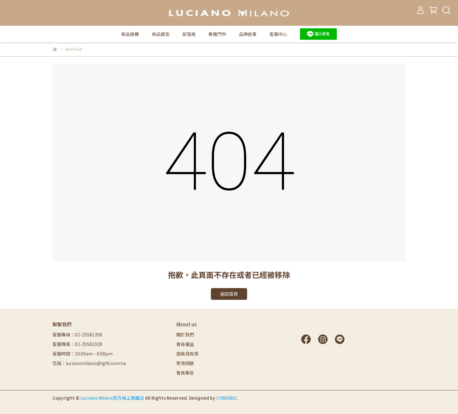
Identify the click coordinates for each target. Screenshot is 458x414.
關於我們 (185, 334)
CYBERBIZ (226, 398)
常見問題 (185, 363)
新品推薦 (130, 34)
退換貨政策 (187, 353)
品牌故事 (248, 34)
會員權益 (185, 344)
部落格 (189, 34)
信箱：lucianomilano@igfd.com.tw (89, 363)
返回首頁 (229, 294)
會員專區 (185, 372)
